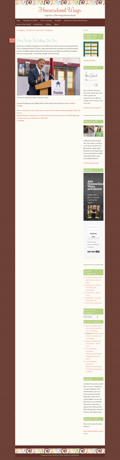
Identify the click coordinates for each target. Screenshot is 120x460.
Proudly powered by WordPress (50, 455)
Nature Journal (46, 20)
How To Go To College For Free (37, 40)
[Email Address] (93, 227)
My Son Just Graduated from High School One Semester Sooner (94, 280)
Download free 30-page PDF (91, 108)
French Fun (38, 24)
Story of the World (24, 24)
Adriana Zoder (90, 326)
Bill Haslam (24, 115)
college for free (26, 110)
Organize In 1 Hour (30, 20)
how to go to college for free (31, 118)
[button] (93, 212)
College (48, 24)
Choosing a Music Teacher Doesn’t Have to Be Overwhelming (93, 287)
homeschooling (60, 110)
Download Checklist (89, 61)
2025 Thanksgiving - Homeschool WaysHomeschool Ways (92, 351)
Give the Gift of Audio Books (93, 303)
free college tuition (37, 110)
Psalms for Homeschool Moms (75, 20)
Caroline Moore (74, 455)
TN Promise (44, 118)
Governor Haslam (49, 110)
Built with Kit (93, 251)
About (56, 24)
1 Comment (20, 120)
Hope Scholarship (55, 115)
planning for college (71, 110)
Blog (18, 20)
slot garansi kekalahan (92, 341)
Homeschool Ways (60, 9)
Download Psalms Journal (91, 163)
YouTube (58, 20)
